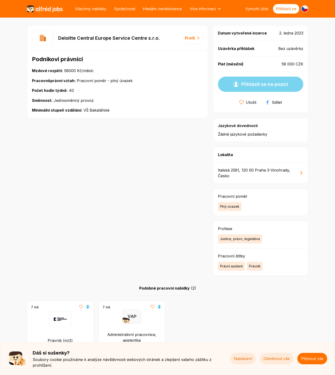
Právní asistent (231, 266)
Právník (255, 266)
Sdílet (273, 102)
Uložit (247, 102)
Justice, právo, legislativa (240, 239)
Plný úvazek (229, 206)
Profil (192, 38)
